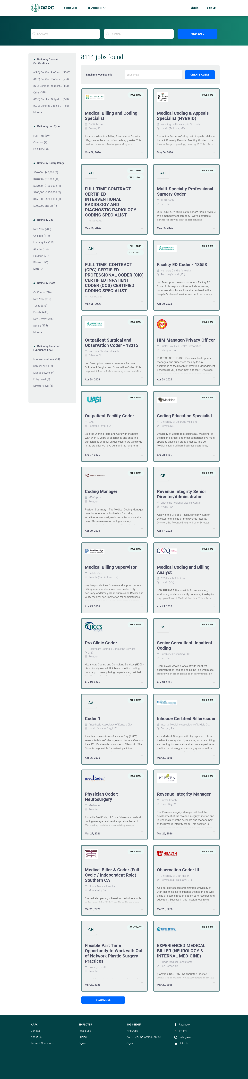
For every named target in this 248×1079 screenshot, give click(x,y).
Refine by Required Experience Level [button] (46, 348)
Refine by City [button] (45, 219)
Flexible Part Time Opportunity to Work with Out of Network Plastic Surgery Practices (114, 953)
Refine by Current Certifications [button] (45, 61)
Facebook (184, 1024)
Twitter (183, 1031)
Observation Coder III (178, 869)
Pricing (83, 1037)
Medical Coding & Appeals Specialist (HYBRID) (183, 116)
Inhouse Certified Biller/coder (186, 718)
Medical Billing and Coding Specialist (111, 116)
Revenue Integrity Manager (184, 794)
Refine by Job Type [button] (48, 126)
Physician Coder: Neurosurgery (101, 797)
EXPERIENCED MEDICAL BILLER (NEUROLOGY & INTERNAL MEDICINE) (181, 951)
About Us (36, 1037)
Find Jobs (197, 33)
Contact (35, 1030)
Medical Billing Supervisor (111, 567)
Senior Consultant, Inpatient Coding (184, 645)
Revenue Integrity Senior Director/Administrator (181, 494)
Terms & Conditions (42, 1043)
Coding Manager (101, 491)
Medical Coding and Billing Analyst (183, 570)
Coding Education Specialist (184, 415)
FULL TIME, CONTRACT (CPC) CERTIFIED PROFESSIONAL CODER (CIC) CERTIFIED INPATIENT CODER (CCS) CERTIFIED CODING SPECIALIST (114, 277)
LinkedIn (183, 1043)
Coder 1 (92, 718)
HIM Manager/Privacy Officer (186, 340)
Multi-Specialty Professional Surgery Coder (185, 191)
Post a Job (85, 1030)
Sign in (194, 7)
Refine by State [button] (46, 283)
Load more (103, 1000)
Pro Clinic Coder (101, 643)
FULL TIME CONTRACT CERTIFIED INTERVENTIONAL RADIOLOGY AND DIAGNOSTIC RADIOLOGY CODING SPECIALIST (110, 202)
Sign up (211, 7)
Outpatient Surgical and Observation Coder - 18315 (111, 343)
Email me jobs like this (99, 74)
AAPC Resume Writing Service (144, 1037)
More (36, 112)
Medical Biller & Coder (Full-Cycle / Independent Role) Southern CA (113, 875)
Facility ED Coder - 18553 (182, 264)
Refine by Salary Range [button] (51, 163)
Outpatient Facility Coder (109, 415)
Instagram (185, 1037)
